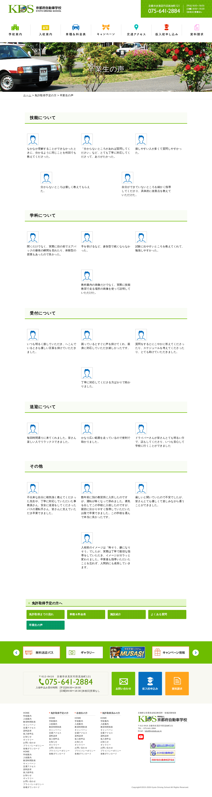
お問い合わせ (29, 743)
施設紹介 (115, 614)
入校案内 (45, 30)
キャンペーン (106, 30)
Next (195, 653)
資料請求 (197, 30)
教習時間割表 (29, 722)
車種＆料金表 (76, 30)
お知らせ (27, 737)
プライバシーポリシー (33, 745)
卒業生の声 (36, 625)
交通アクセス (136, 30)
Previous (16, 653)
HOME (26, 713)
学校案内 (15, 30)
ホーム (27, 95)
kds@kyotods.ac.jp (153, 731)
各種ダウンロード (31, 748)
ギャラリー (28, 740)
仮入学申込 (166, 30)
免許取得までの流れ (41, 614)
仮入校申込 (28, 734)
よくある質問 (159, 614)
